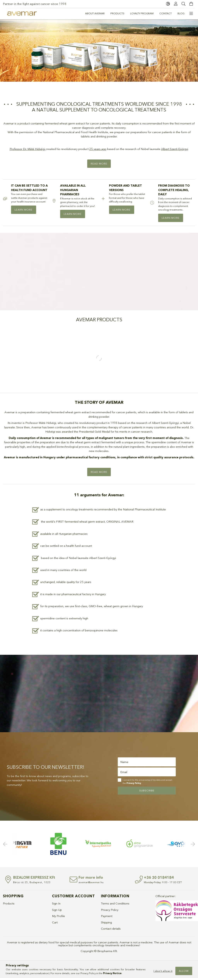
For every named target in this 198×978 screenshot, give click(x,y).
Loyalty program (142, 13)
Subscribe (146, 790)
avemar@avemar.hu (91, 882)
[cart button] (191, 4)
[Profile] (176, 4)
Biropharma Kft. (107, 951)
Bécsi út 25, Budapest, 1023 (32, 882)
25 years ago (97, 149)
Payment (106, 916)
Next (192, 844)
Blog (181, 13)
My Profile (58, 916)
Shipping (106, 922)
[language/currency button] (168, 4)
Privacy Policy (109, 910)
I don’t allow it (163, 970)
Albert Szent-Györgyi (174, 149)
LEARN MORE (23, 209)
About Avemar (95, 13)
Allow (184, 970)
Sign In (56, 903)
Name (124, 762)
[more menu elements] (191, 13)
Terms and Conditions (115, 903)
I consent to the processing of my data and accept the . (147, 781)
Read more (99, 163)
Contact (165, 13)
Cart (55, 922)
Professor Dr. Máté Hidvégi (27, 149)
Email (123, 772)
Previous (6, 844)
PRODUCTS (117, 13)
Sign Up (57, 910)
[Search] (183, 4)
